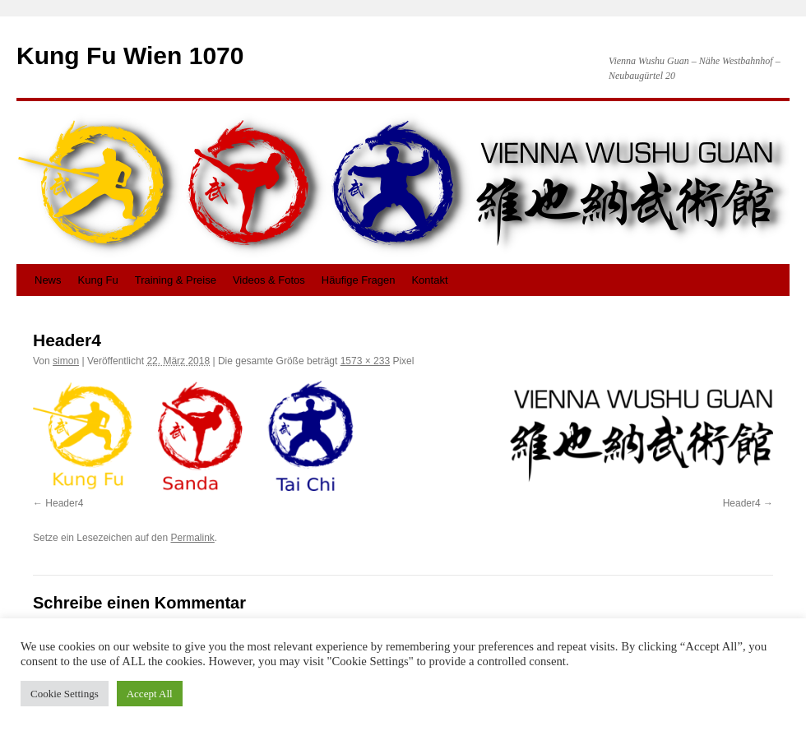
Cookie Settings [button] (64, 693)
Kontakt (429, 280)
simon (66, 361)
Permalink (192, 538)
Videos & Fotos (269, 280)
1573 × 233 (365, 361)
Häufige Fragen (359, 280)
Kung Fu (98, 280)
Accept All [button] (150, 693)
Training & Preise (175, 280)
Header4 (64, 503)
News (48, 280)
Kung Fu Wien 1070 (129, 55)
